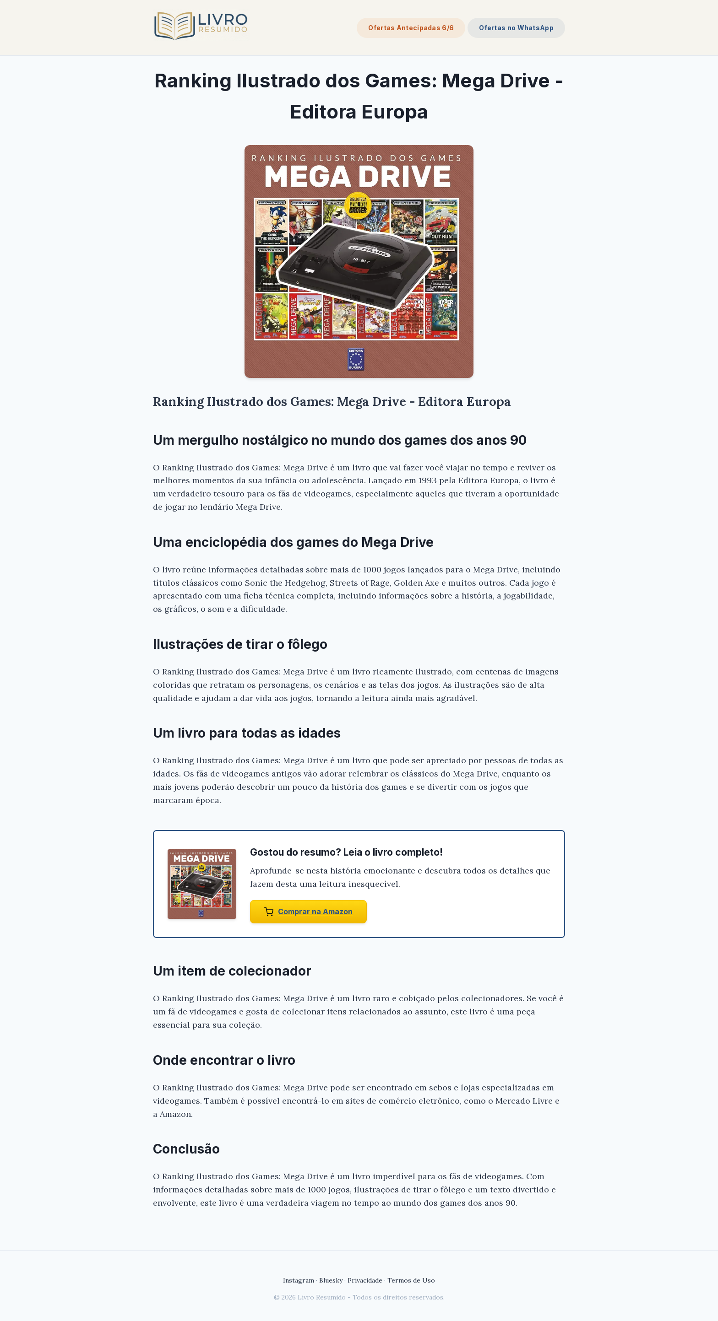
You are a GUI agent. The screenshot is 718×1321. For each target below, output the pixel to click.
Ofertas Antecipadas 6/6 (411, 28)
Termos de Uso (411, 1280)
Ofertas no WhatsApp (516, 28)
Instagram (298, 1280)
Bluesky (331, 1280)
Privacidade (365, 1280)
